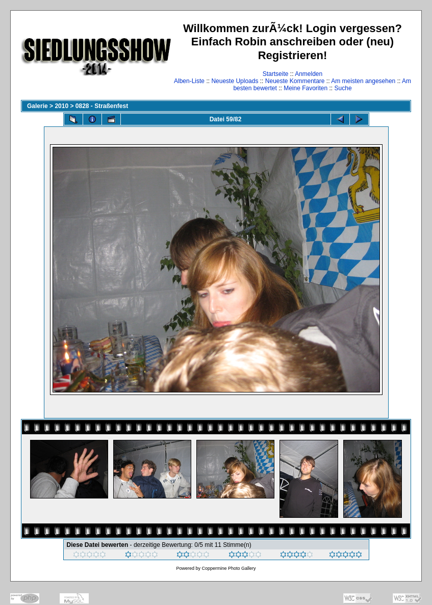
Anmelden (308, 73)
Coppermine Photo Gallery (228, 568)
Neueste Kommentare (295, 81)
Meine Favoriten (305, 88)
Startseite (276, 73)
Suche (343, 88)
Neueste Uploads (234, 81)
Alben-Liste (189, 81)
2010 (61, 106)
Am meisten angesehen (363, 81)
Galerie (37, 106)
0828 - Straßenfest (101, 106)
